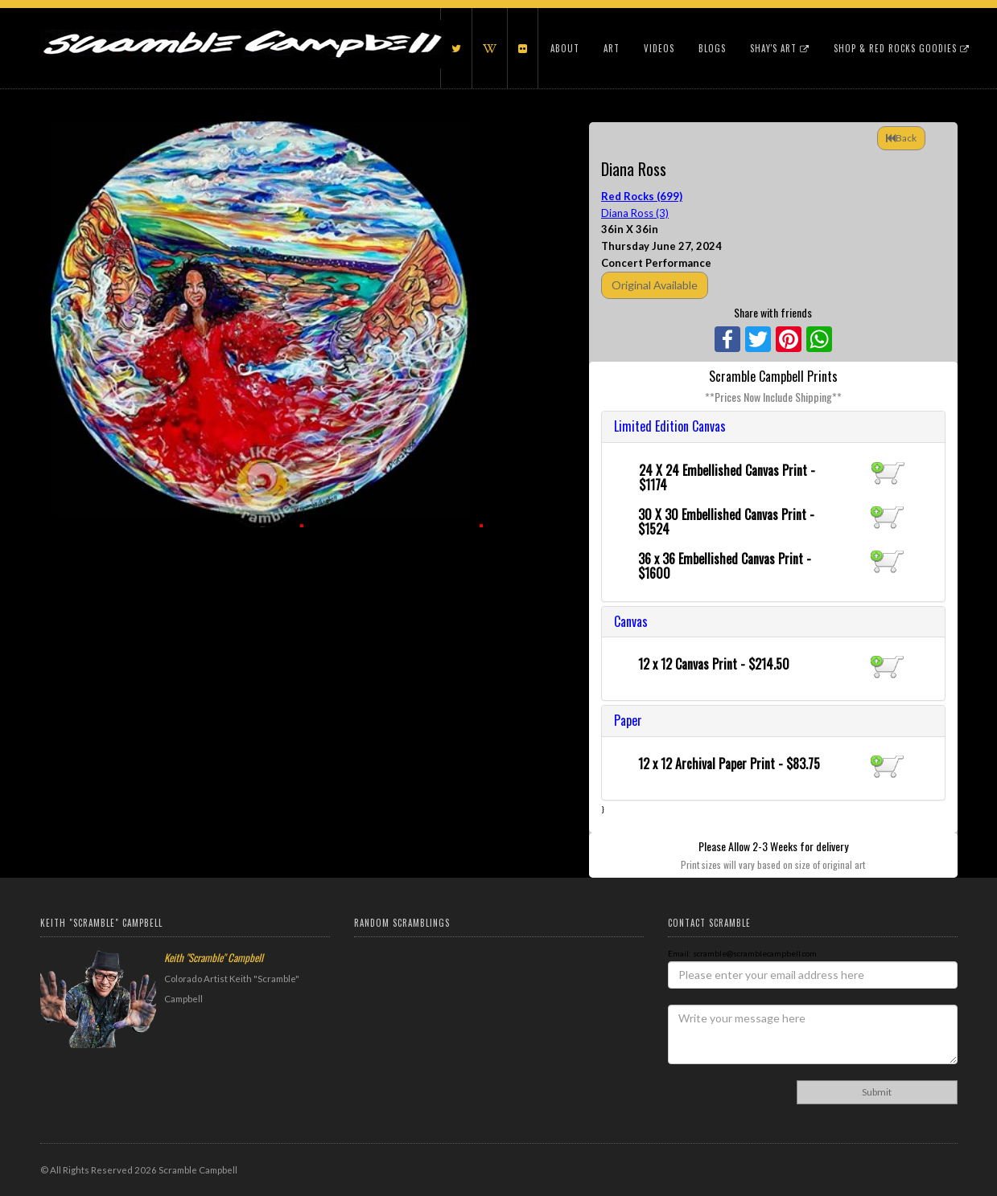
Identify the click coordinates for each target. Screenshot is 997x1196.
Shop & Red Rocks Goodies (902, 48)
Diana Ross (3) (635, 213)
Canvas (631, 621)
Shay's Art (780, 48)
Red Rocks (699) (641, 196)
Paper (628, 720)
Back (901, 138)
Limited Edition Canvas (670, 426)
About (564, 48)
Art (612, 48)
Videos (659, 48)
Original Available (655, 285)
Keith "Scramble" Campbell (213, 957)
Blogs (712, 48)
